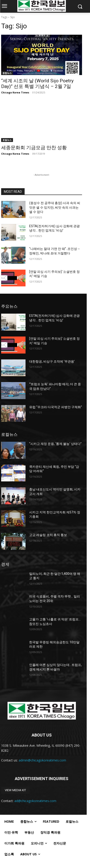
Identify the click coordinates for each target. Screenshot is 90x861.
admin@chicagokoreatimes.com (42, 760)
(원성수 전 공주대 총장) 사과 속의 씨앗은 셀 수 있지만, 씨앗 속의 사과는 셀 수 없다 (54, 207)
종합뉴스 (7, 73)
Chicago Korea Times (15, 92)
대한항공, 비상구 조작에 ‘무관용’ (52, 361)
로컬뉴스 (7, 139)
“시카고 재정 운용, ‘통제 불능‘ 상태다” (55, 444)
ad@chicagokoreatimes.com (35, 801)
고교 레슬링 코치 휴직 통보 (48, 535)
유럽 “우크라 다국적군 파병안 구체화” (55, 407)
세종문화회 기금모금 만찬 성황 (34, 147)
